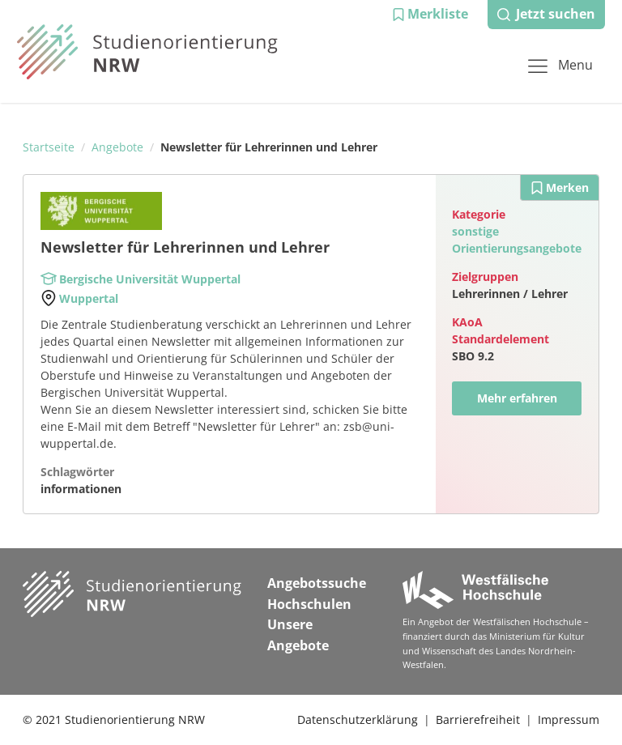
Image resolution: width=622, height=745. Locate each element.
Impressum (568, 719)
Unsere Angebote (298, 634)
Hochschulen (309, 604)
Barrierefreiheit (478, 719)
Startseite (49, 147)
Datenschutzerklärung (357, 719)
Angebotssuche (316, 583)
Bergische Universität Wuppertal (150, 279)
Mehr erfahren (517, 398)
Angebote (117, 147)
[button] (430, 14)
